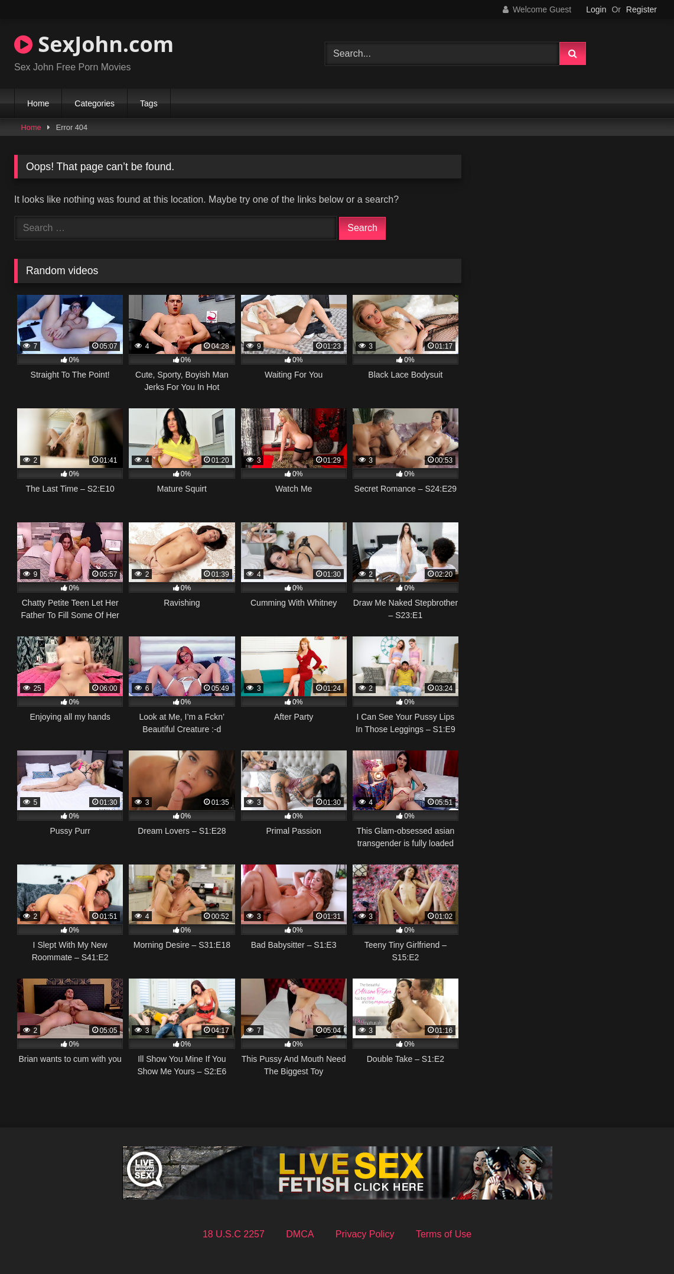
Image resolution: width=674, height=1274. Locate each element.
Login (596, 9)
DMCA (300, 1234)
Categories (94, 103)
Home (38, 103)
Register (641, 9)
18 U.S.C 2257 (234, 1234)
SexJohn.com (94, 44)
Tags (149, 103)
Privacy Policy (365, 1234)
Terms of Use (443, 1234)
